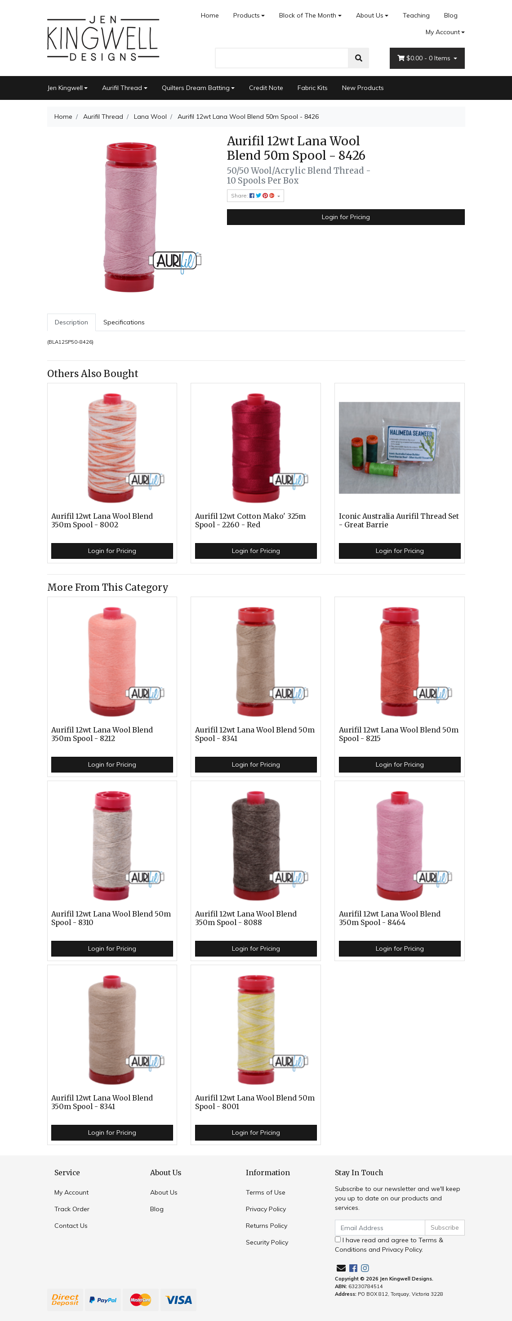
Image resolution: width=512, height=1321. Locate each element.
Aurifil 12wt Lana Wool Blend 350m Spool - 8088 (246, 918)
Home (210, 15)
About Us (369, 15)
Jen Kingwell (65, 88)
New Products (363, 88)
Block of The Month (307, 15)
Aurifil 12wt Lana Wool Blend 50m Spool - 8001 (255, 1102)
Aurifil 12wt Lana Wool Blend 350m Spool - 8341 (102, 1102)
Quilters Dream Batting (196, 88)
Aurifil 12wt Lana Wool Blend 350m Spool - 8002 (102, 520)
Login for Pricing (346, 217)
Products (246, 15)
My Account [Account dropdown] (443, 32)
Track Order (71, 1209)
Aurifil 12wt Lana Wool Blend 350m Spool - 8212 (102, 734)
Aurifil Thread (122, 88)
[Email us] (341, 1268)
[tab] (71, 322)
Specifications (124, 322)
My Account (71, 1192)
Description (71, 322)
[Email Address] (380, 1228)
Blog (451, 15)
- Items (424, 58)
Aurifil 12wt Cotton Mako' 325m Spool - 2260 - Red (250, 520)
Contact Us (71, 1226)
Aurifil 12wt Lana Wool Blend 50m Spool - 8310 (111, 918)
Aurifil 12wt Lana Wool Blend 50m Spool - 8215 (399, 734)
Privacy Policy (266, 1209)
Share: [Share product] (253, 195)
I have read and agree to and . (389, 1245)
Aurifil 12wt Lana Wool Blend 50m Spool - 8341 (255, 734)
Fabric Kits (313, 88)
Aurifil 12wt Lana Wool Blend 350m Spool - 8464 (390, 918)
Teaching (416, 15)
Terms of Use (265, 1192)
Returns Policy (266, 1226)
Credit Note (266, 88)
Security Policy (267, 1242)
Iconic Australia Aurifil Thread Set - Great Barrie (399, 520)
